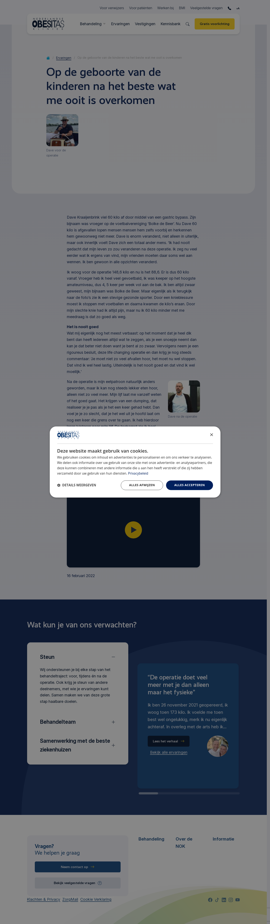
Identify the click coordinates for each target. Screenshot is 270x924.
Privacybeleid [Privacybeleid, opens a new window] (138, 473)
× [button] (211, 434)
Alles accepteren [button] (189, 485)
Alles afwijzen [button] (142, 485)
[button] (76, 485)
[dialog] (135, 461)
